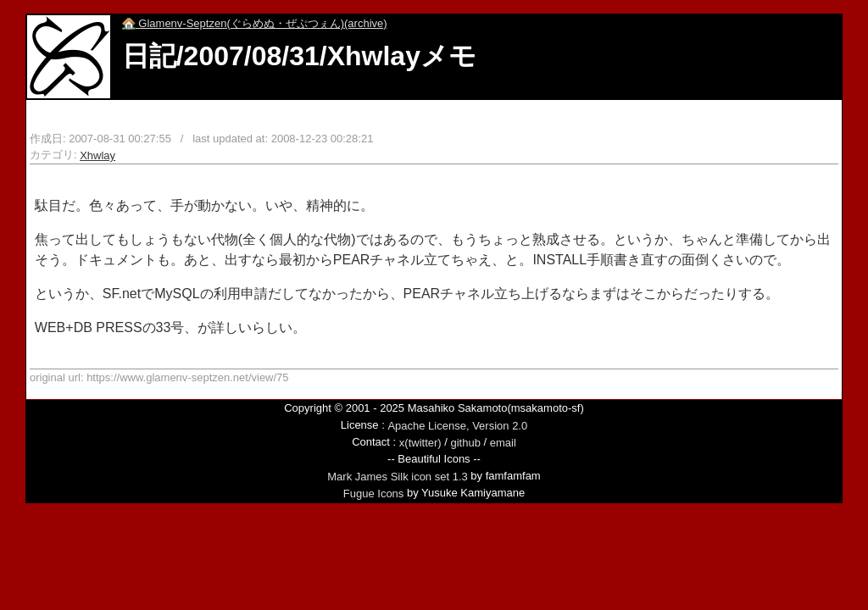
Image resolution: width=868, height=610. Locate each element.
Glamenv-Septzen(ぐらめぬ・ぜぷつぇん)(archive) (254, 23)
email (503, 442)
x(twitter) (420, 442)
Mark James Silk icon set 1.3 (397, 476)
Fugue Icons (373, 493)
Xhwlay (97, 155)
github (465, 442)
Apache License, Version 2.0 (457, 425)
